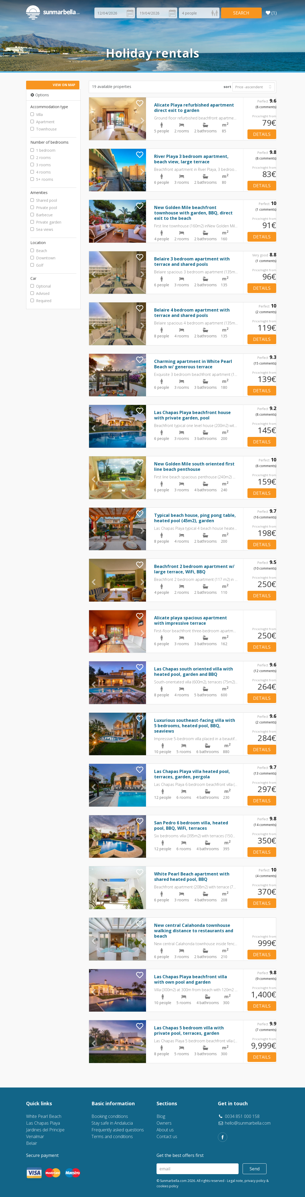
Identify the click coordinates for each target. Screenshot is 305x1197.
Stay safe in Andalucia (112, 1123)
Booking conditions (109, 1116)
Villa (36, 114)
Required (40, 300)
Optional (40, 286)
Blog (161, 1116)
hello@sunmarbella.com (244, 1123)
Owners (164, 1123)
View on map (64, 85)
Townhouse (43, 129)
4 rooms (40, 172)
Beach (38, 250)
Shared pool (43, 200)
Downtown (42, 257)
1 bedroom (42, 150)
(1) (271, 13)
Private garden (45, 222)
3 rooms (40, 164)
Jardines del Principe (45, 1130)
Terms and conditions (112, 1136)
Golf (36, 265)
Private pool (43, 207)
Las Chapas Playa (43, 1123)
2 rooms (40, 157)
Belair (31, 1143)
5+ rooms (41, 179)
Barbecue (41, 214)
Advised (39, 293)
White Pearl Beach (43, 1116)
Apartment (42, 121)
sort (227, 86)
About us (165, 1130)
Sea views (41, 229)
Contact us (167, 1136)
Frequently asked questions (117, 1130)
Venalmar (35, 1136)
